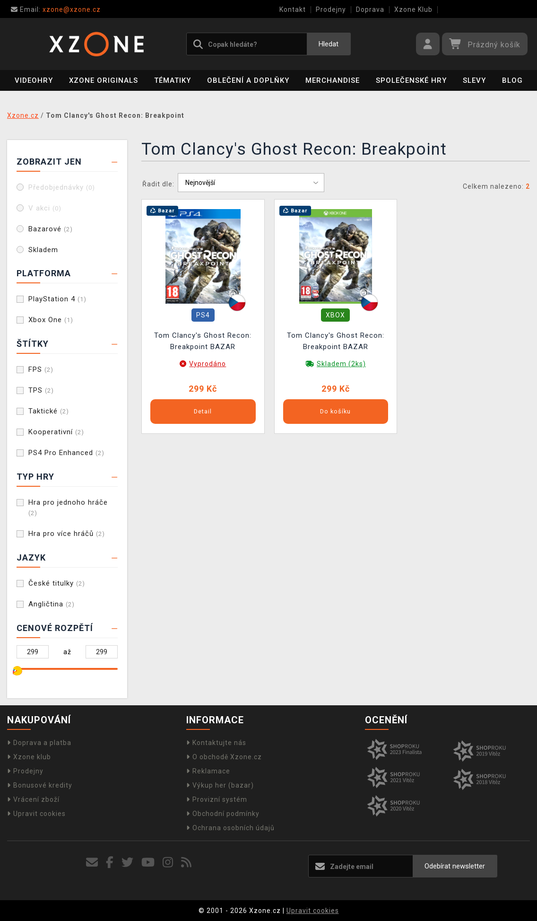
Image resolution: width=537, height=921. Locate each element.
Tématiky (172, 80)
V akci (44, 208)
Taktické (48, 411)
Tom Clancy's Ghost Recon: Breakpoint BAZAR (202, 341)
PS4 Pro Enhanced (66, 452)
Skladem (43, 250)
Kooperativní (56, 432)
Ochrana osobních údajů (230, 828)
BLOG (512, 80)
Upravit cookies (36, 813)
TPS (41, 390)
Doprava (370, 9)
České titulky (56, 583)
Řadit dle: (158, 184)
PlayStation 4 (57, 299)
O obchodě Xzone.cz (224, 757)
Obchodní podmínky (223, 813)
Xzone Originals (103, 80)
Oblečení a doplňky (248, 80)
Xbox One (50, 320)
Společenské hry (411, 80)
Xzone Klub (413, 9)
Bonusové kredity (39, 785)
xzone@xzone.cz (56, 9)
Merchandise (332, 80)
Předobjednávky (61, 187)
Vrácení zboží (33, 799)
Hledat (328, 44)
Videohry (34, 80)
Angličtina (51, 604)
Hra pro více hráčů (66, 533)
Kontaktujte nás (216, 742)
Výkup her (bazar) (220, 785)
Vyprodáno (207, 364)
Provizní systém (216, 799)
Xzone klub (29, 757)
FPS (40, 369)
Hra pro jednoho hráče (68, 507)
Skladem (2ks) (341, 364)
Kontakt (292, 9)
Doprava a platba (39, 742)
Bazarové (50, 229)
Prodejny (331, 9)
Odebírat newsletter (454, 866)
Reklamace (208, 771)
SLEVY (474, 80)
